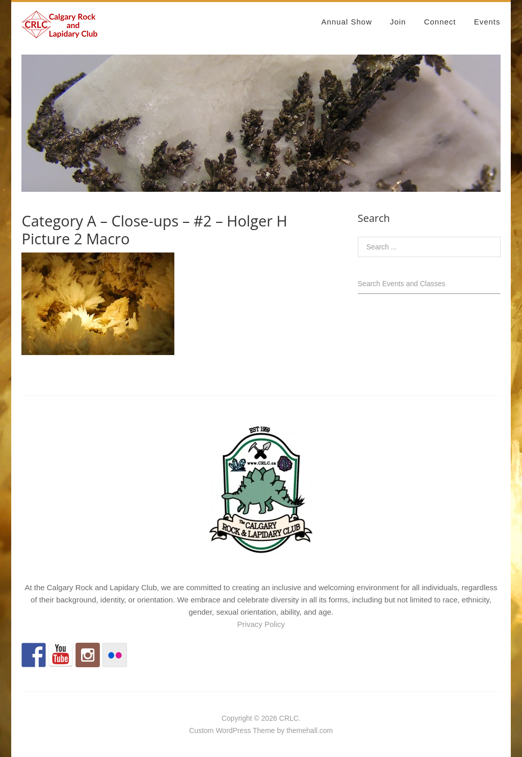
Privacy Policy (260, 624)
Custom (201, 730)
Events (487, 21)
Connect (440, 21)
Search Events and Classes (402, 284)
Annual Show (346, 21)
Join (398, 21)
